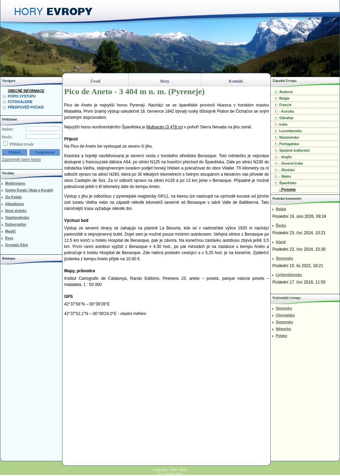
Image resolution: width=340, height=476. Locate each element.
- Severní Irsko (291, 163)
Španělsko (287, 183)
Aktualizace (14, 204)
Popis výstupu (22, 96)
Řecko (281, 225)
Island (281, 242)
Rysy (9, 238)
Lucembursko (290, 131)
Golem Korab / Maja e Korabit (29, 190)
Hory (164, 81)
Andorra (286, 92)
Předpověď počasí (26, 107)
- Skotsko (287, 170)
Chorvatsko (285, 315)
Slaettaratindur (17, 218)
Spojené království (294, 150)
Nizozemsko (289, 137)
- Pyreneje (287, 189)
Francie (285, 105)
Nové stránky (16, 211)
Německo (283, 329)
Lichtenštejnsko (289, 275)
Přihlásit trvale (22, 144)
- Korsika (286, 111)
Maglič (10, 231)
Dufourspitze (15, 224)
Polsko (281, 336)
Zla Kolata (13, 197)
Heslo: (7, 137)
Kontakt (236, 81)
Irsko (283, 124)
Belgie (284, 98)
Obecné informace (26, 91)
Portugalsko (289, 144)
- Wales (285, 176)
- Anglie (285, 157)
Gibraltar (286, 118)
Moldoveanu (15, 183)
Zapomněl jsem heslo (21, 159)
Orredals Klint (16, 245)
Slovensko (284, 258)
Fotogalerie (20, 102)
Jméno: (8, 129)
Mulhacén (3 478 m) (164, 127)
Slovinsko (284, 308)
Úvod (96, 81)
